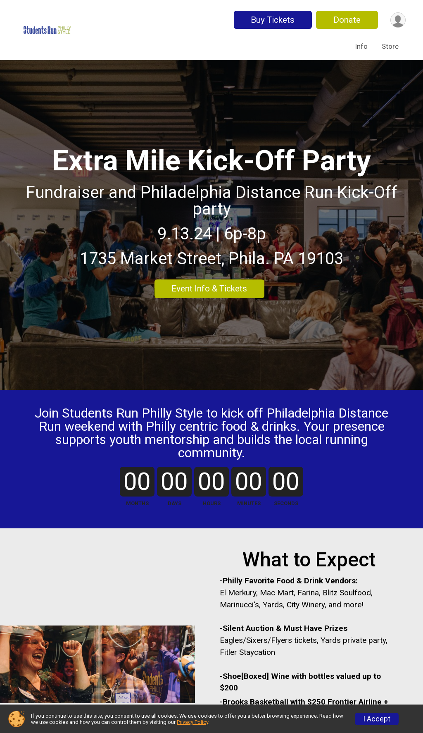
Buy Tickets (273, 20)
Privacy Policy (192, 722)
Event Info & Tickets (209, 289)
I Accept (376, 719)
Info (361, 46)
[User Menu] (398, 20)
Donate (347, 20)
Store (390, 46)
